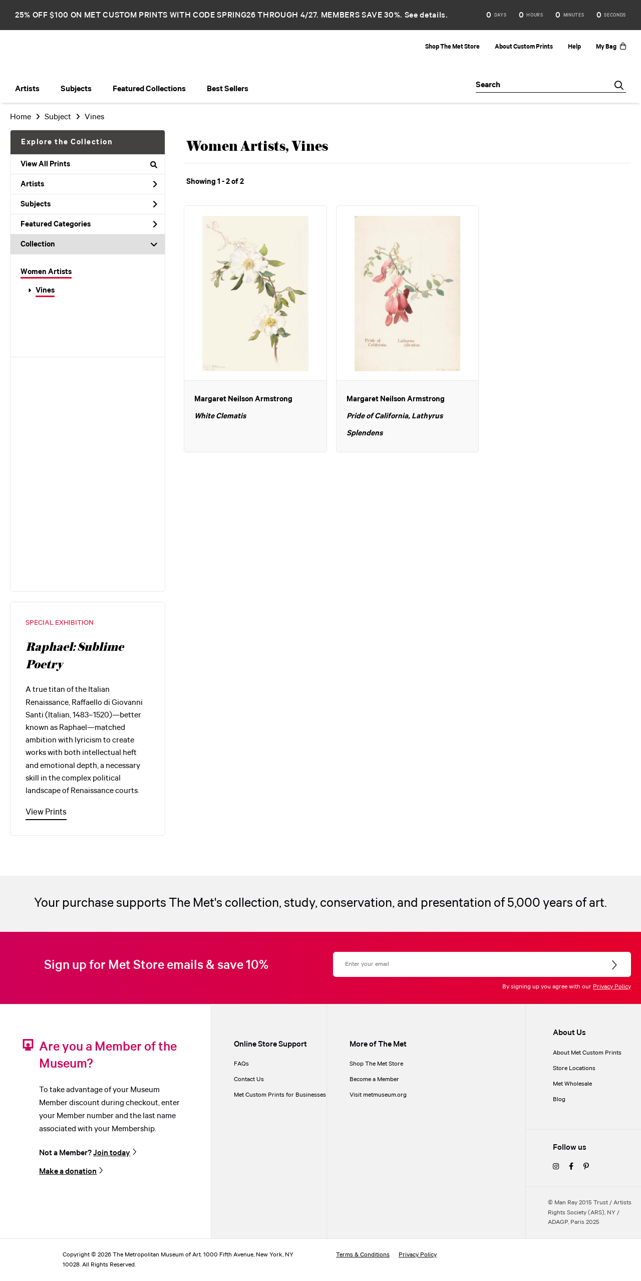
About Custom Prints (524, 47)
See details (425, 15)
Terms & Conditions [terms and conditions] (363, 1254)
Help (574, 47)
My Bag (611, 47)
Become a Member (374, 1079)
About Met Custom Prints (587, 1053)
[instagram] (556, 1167)
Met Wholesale (572, 1084)
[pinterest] (586, 1167)
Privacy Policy (612, 986)
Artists (89, 184)
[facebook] (571, 1167)
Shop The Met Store (452, 47)
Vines (45, 291)
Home (20, 117)
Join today (111, 1152)
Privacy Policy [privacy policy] (418, 1254)
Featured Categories (89, 224)
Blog (559, 1099)
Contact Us (249, 1079)
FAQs (241, 1064)
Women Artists (46, 272)
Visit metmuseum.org (378, 1095)
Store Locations (574, 1068)
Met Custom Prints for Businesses (280, 1095)
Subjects (89, 204)
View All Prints (89, 164)
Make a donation (68, 1171)
